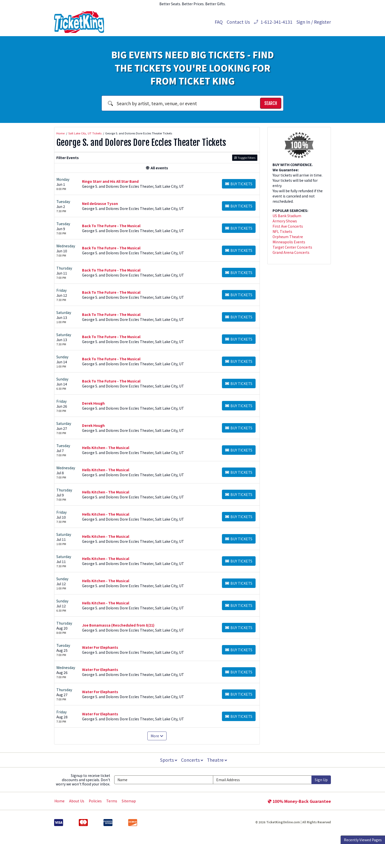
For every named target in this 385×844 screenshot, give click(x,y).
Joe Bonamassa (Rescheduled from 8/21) (118, 625)
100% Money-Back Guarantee (299, 801)
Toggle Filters (244, 158)
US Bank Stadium (287, 215)
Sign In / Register (313, 22)
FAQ (219, 22)
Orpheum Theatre (288, 236)
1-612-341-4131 (273, 22)
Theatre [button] (217, 760)
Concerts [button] (192, 760)
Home (59, 800)
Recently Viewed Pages (363, 839)
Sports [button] (168, 760)
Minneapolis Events (289, 241)
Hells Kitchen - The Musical (105, 447)
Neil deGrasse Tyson (100, 203)
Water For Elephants (100, 647)
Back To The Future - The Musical (111, 225)
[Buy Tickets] (239, 183)
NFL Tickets (282, 231)
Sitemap (129, 800)
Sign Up (321, 779)
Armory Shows (285, 220)
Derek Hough (93, 403)
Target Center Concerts (292, 247)
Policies (95, 800)
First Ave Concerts (288, 226)
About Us (76, 800)
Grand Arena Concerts (291, 252)
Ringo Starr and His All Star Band (110, 181)
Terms (111, 800)
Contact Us (238, 22)
